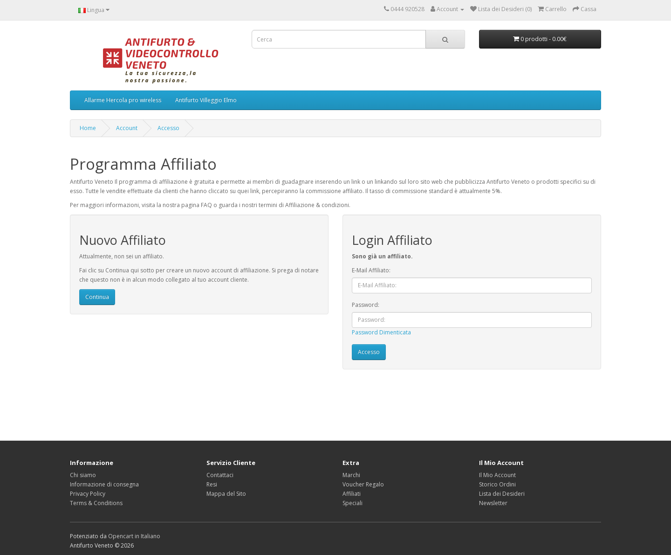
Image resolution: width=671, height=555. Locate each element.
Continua (97, 297)
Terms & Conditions (96, 503)
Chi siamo (83, 475)
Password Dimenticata (381, 332)
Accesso (168, 128)
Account (126, 128)
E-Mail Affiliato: (371, 270)
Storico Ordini (497, 484)
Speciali (352, 503)
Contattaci (219, 475)
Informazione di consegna (104, 484)
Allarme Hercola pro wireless (122, 100)
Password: (365, 305)
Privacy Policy (87, 494)
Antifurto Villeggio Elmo (206, 100)
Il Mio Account (497, 475)
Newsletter (493, 503)
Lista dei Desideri (502, 494)
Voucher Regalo (363, 484)
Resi (211, 484)
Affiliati (351, 494)
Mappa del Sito (226, 494)
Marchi (351, 475)
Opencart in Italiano (134, 536)
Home (88, 128)
